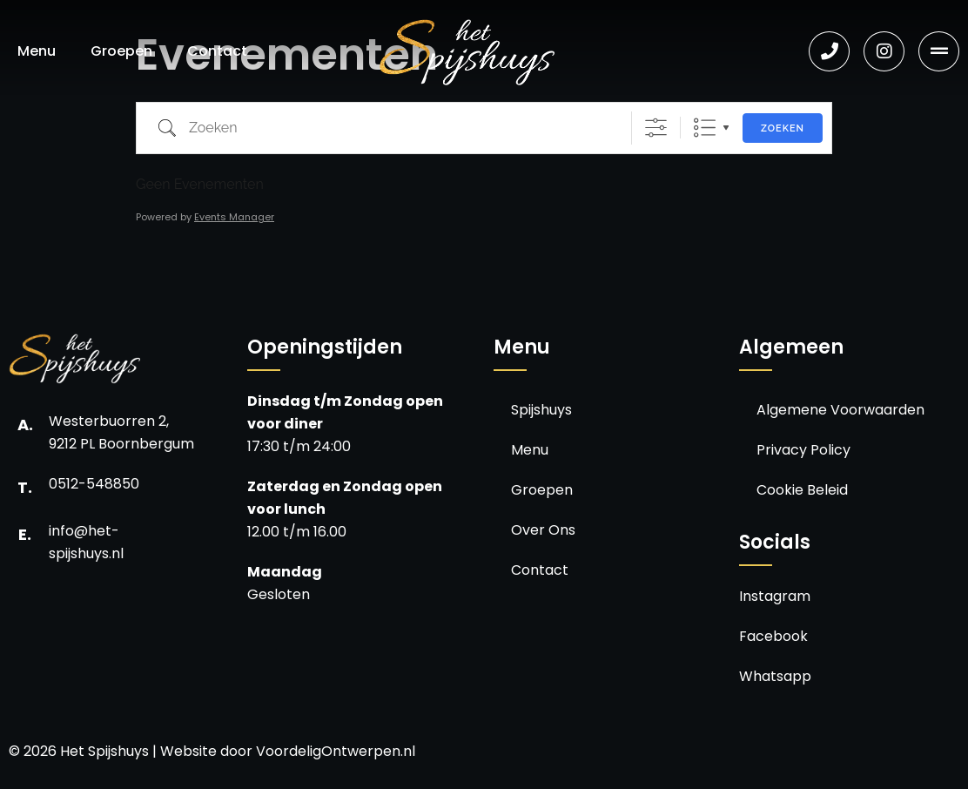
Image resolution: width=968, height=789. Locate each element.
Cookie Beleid (802, 490)
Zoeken (782, 128)
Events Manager (234, 217)
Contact (217, 51)
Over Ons (543, 530)
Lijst (705, 127)
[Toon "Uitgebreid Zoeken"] (656, 127)
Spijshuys (541, 410)
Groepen (121, 51)
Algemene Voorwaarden (840, 410)
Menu (36, 51)
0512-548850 (94, 484)
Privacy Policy (803, 450)
